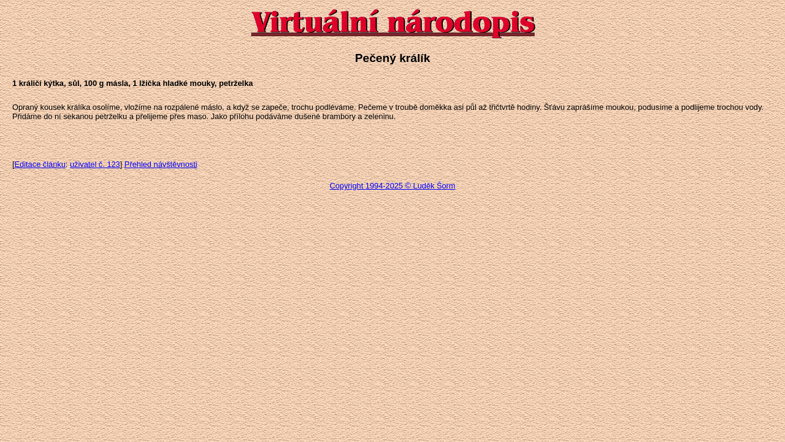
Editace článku (40, 164)
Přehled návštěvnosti (160, 164)
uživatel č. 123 (95, 164)
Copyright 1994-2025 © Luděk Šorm (392, 185)
